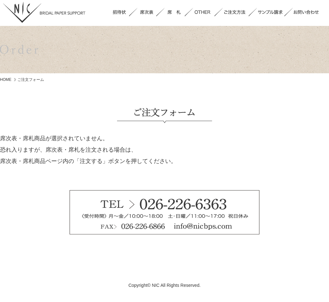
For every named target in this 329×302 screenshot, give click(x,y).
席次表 (146, 12)
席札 (174, 12)
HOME (5, 79)
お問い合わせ (307, 12)
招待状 (119, 12)
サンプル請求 (270, 12)
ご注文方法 (236, 12)
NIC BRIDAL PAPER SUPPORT (44, 12)
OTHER (203, 12)
